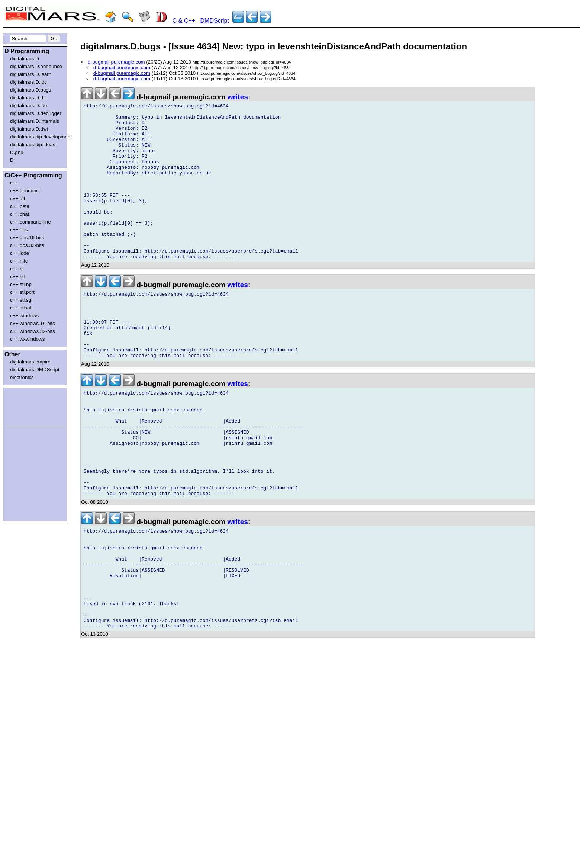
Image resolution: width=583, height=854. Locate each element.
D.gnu (16, 152)
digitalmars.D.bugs (30, 90)
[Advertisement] (26, 406)
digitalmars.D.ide (28, 105)
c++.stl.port (22, 292)
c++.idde (19, 253)
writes (238, 97)
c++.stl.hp (21, 284)
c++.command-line (30, 222)
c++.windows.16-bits (32, 323)
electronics (22, 377)
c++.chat (19, 214)
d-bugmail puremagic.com (116, 62)
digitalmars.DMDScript (34, 369)
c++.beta (19, 206)
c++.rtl (17, 269)
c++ (14, 183)
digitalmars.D (24, 58)
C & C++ (184, 20)
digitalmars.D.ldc (28, 82)
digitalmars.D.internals (34, 121)
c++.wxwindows (27, 339)
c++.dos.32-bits (27, 245)
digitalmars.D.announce (36, 66)
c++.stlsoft (21, 308)
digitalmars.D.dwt (29, 129)
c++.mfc (19, 261)
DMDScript (214, 20)
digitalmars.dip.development (36, 136)
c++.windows (24, 315)
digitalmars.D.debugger (35, 113)
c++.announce (26, 190)
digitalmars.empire (30, 362)
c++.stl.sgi (21, 300)
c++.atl (17, 198)
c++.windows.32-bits (32, 331)
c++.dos (19, 229)
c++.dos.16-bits (27, 237)
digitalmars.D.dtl (28, 97)
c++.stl (17, 276)
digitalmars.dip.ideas (32, 144)
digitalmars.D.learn (30, 74)
